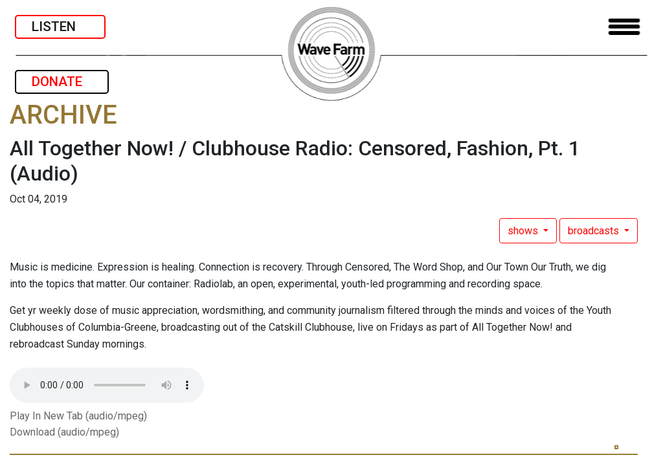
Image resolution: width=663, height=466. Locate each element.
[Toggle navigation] (624, 27)
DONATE (62, 81)
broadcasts (595, 231)
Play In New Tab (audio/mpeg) (78, 416)
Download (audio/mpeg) (64, 432)
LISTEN (60, 26)
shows (524, 231)
